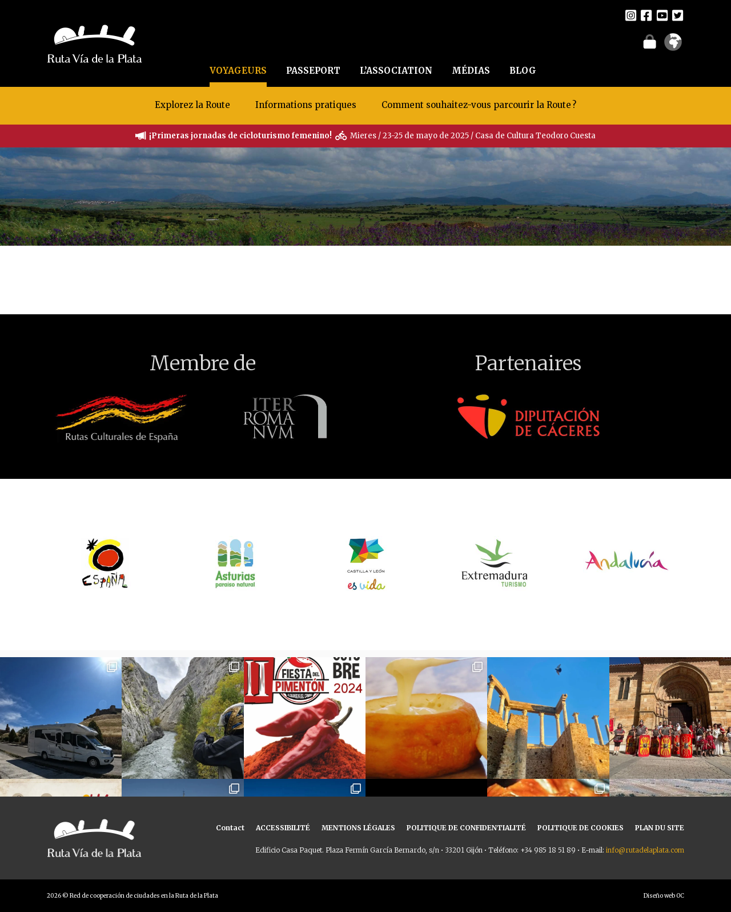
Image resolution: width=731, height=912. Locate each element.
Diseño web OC (664, 895)
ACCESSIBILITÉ (283, 827)
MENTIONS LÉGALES (358, 827)
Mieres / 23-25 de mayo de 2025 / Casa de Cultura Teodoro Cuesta (473, 136)
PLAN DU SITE (659, 827)
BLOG (522, 70)
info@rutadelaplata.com (645, 850)
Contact (230, 827)
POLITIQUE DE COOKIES (580, 827)
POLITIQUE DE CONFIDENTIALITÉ (466, 827)
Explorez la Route (192, 104)
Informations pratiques (307, 104)
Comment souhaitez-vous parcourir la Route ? (478, 104)
